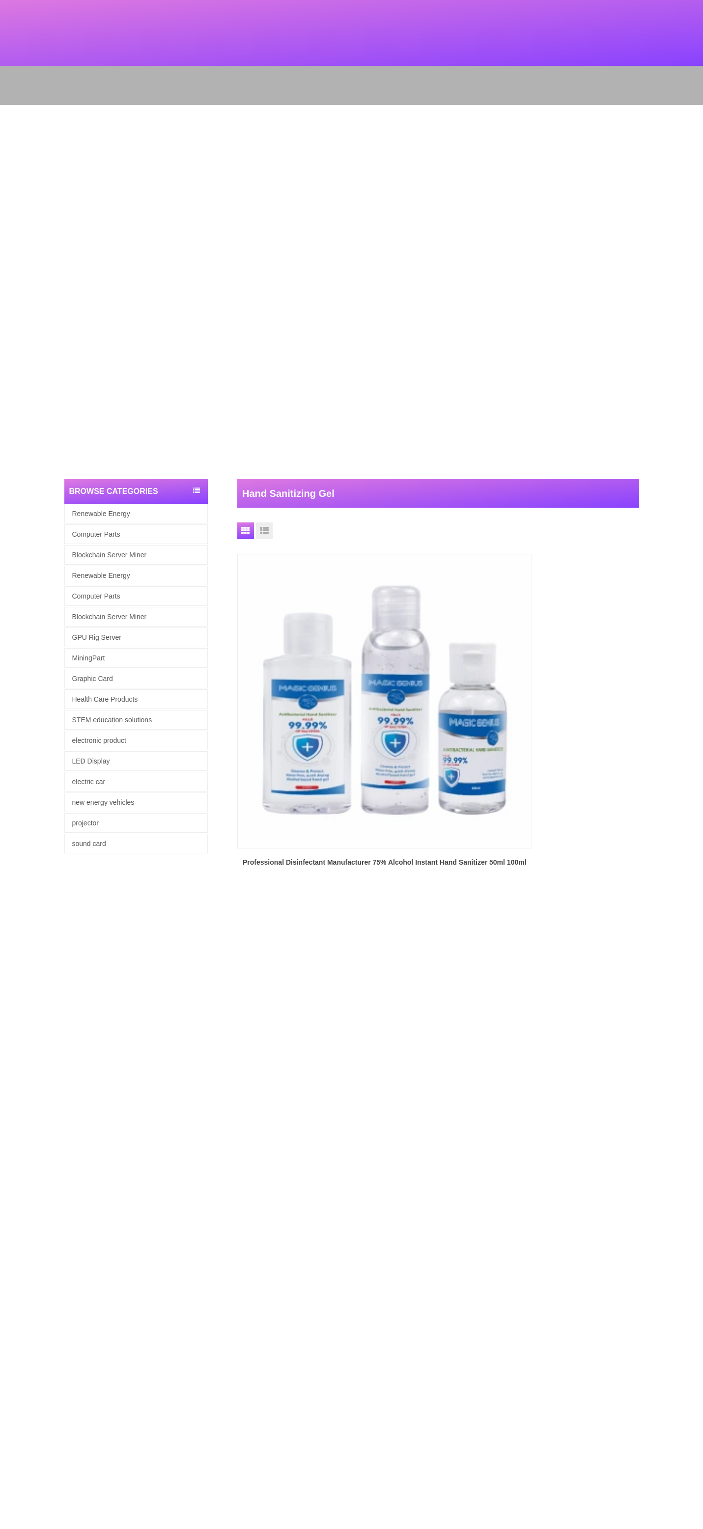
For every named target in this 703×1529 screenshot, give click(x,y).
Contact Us (15, 1218)
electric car (89, 782)
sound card (89, 843)
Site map (12, 1205)
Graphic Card (92, 679)
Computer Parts (96, 534)
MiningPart (88, 658)
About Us (13, 1167)
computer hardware (27, 1244)
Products (12, 1180)
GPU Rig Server (96, 637)
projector (85, 823)
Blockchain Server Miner (109, 555)
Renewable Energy (101, 514)
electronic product (99, 740)
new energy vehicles (103, 802)
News (8, 1193)
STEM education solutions (112, 720)
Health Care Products (105, 699)
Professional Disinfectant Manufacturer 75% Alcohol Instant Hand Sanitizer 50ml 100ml (301, 702)
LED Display (91, 761)
